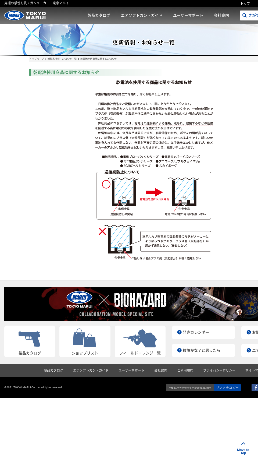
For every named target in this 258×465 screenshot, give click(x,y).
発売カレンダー (196, 332)
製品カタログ (99, 15)
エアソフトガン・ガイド (141, 15)
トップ (245, 4)
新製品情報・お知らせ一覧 (62, 59)
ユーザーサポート (188, 15)
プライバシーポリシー (219, 370)
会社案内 (221, 15)
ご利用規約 (185, 370)
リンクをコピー (227, 387)
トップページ (36, 59)
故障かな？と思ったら (201, 350)
